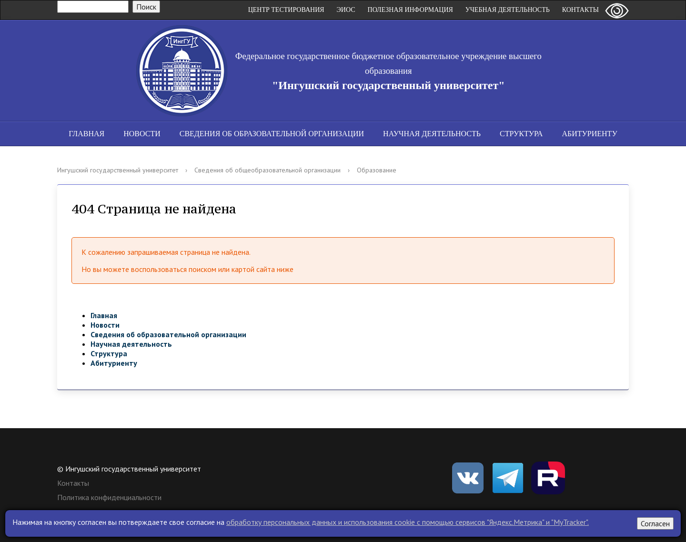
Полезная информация (410, 9)
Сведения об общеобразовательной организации (267, 170)
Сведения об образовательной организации (272, 134)
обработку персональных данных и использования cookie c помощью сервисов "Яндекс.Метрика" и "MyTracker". (407, 522)
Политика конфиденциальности (109, 497)
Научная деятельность (432, 134)
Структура (521, 134)
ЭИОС (346, 9)
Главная (86, 134)
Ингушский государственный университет (117, 170)
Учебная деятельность (507, 9)
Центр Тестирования (286, 9)
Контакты (580, 9)
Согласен (655, 523)
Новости (142, 134)
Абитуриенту (589, 134)
